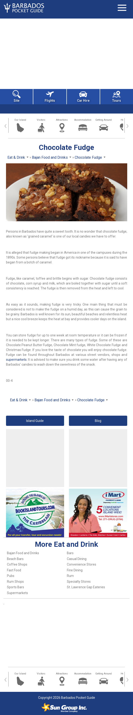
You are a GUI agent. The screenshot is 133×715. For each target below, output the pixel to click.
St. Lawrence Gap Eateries (86, 587)
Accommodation (82, 119)
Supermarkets (17, 593)
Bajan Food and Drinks (23, 553)
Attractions (62, 119)
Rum (70, 576)
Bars (70, 553)
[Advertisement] (66, 53)
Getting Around (103, 119)
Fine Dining (75, 570)
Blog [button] (98, 421)
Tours (116, 96)
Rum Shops (15, 581)
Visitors (41, 119)
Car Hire (83, 96)
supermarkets (16, 359)
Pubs (10, 576)
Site (16, 96)
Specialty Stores (79, 581)
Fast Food (14, 570)
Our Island (20, 119)
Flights (50, 96)
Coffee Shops (17, 564)
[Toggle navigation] (122, 8)
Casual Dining (77, 559)
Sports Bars (15, 587)
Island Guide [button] (35, 421)
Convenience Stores (81, 564)
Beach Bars (15, 559)
